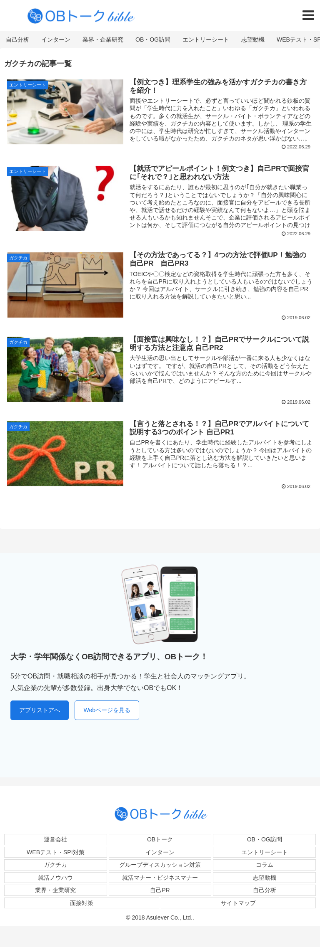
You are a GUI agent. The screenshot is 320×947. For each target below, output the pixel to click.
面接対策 (81, 903)
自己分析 (264, 890)
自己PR (160, 890)
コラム (264, 864)
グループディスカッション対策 (160, 864)
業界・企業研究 (55, 890)
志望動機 (264, 877)
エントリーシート (264, 852)
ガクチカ (55, 864)
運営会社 (55, 839)
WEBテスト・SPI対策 (55, 852)
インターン (160, 852)
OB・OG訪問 (264, 839)
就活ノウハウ (55, 877)
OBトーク (160, 839)
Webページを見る (106, 710)
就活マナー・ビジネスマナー (160, 877)
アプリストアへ (39, 710)
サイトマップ (238, 903)
